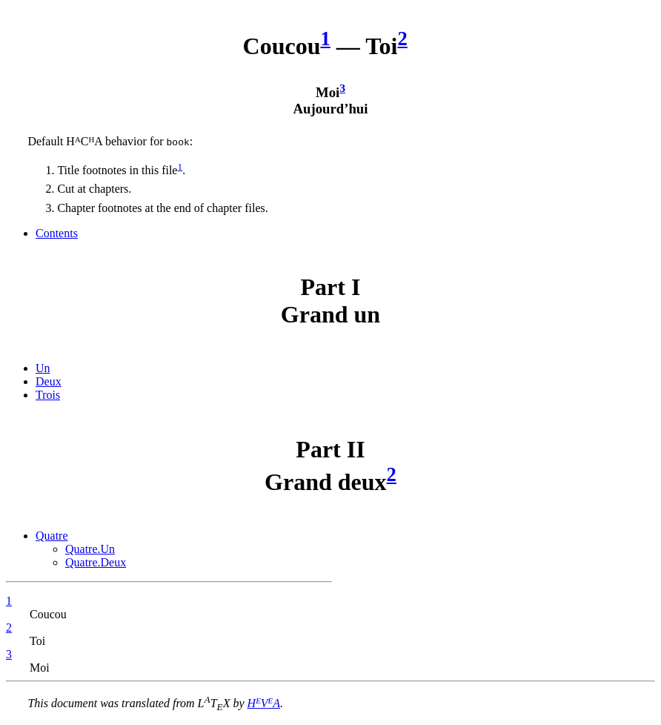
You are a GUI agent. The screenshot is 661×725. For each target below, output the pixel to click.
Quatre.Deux (95, 562)
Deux (49, 381)
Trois (48, 394)
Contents (57, 233)
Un (43, 368)
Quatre (52, 535)
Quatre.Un (90, 549)
